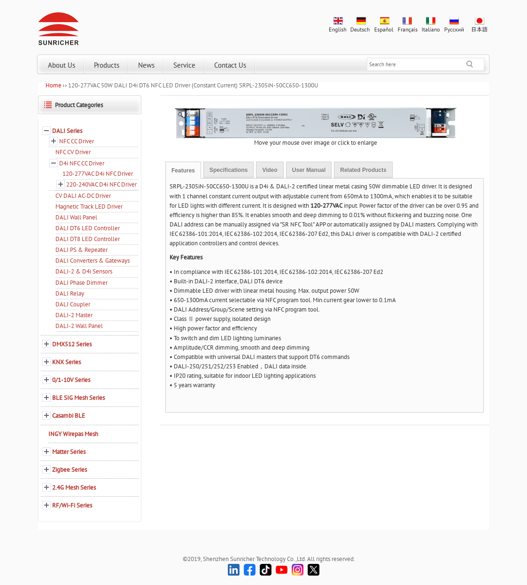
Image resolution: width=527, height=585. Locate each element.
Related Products (363, 170)
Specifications (228, 170)
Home (54, 85)
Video (269, 170)
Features (183, 170)
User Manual (309, 170)
